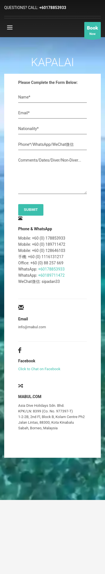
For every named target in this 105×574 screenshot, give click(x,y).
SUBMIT (31, 209)
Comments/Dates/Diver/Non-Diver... (49, 160)
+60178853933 (52, 7)
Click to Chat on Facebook (39, 369)
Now (92, 32)
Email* (24, 113)
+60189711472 (51, 275)
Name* (24, 97)
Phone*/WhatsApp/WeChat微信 (46, 144)
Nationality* (28, 128)
